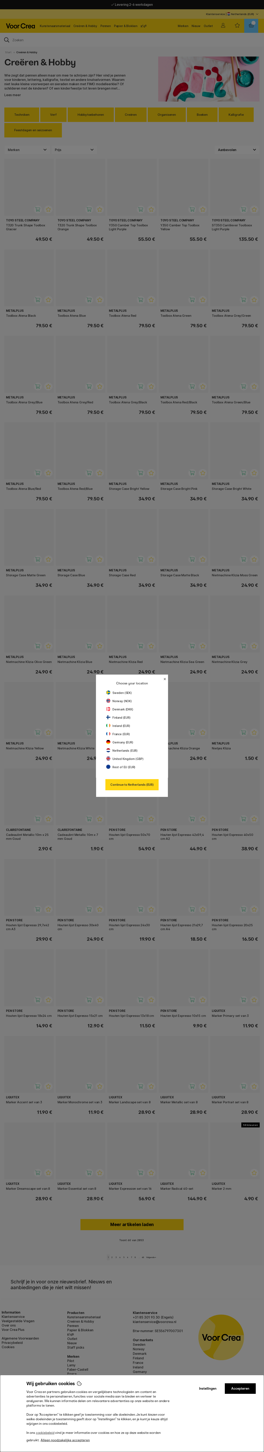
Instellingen (207, 1389)
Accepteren (240, 1389)
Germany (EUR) (119, 742)
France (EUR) (118, 734)
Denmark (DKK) (119, 709)
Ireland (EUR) (118, 726)
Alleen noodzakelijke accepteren (65, 1440)
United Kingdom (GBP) (124, 759)
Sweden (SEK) (119, 693)
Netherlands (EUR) (122, 750)
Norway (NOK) (119, 701)
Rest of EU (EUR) (120, 767)
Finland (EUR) (118, 717)
